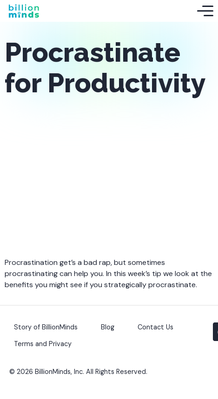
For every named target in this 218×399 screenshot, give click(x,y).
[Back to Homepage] (24, 11)
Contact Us (155, 327)
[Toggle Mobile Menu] (205, 11)
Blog (107, 327)
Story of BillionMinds (46, 327)
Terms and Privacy (43, 344)
